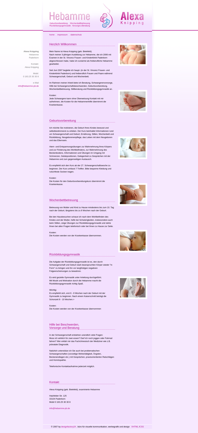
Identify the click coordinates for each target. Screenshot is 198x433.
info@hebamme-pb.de (28, 86)
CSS (141, 426)
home (52, 34)
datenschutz (76, 34)
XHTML (134, 426)
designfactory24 (68, 426)
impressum (62, 34)
